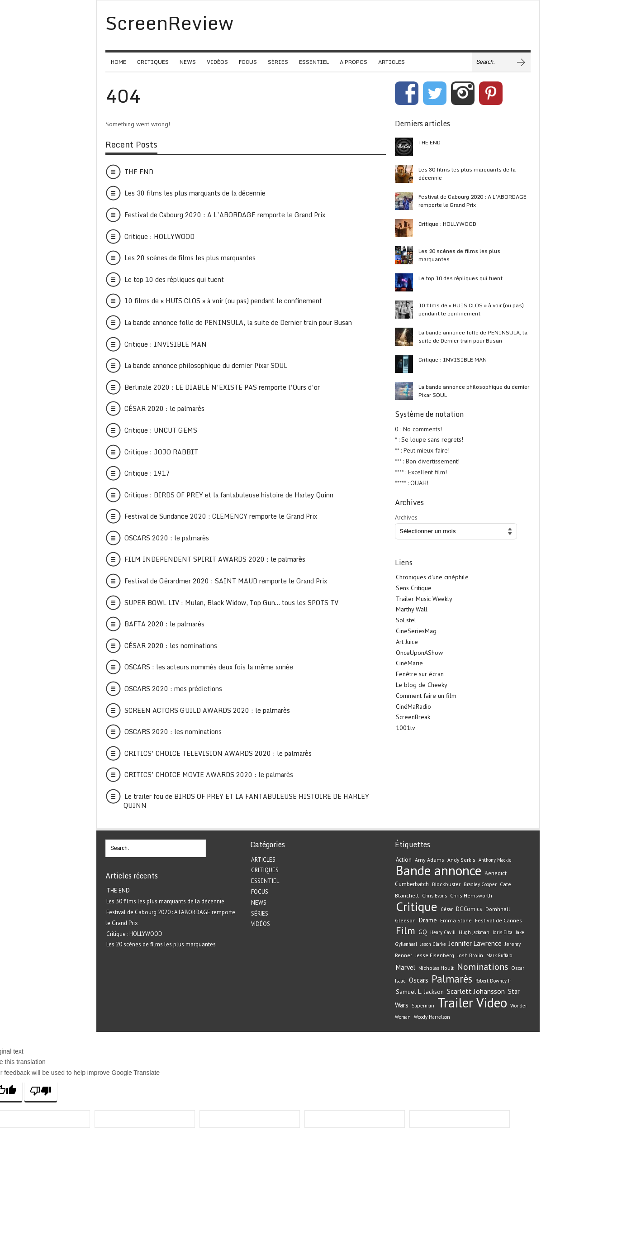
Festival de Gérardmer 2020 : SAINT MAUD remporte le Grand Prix (225, 581)
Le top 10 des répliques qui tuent (174, 279)
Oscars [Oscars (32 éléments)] (418, 980)
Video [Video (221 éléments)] (491, 1002)
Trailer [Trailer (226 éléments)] (455, 1002)
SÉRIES (278, 61)
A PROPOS (353, 61)
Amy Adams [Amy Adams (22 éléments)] (429, 859)
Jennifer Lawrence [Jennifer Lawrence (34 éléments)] (475, 943)
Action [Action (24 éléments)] (404, 860)
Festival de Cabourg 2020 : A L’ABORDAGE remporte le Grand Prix (224, 215)
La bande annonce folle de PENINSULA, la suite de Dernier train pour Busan (238, 322)
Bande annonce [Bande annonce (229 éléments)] (438, 870)
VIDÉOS (217, 61)
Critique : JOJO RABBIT (161, 452)
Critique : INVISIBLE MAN (165, 344)
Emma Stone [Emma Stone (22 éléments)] (456, 920)
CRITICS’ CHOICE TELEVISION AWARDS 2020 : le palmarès (218, 753)
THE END (138, 172)
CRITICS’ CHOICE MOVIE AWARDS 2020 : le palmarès (208, 774)
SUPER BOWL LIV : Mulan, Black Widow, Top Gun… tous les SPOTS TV (231, 602)
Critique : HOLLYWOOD (159, 236)
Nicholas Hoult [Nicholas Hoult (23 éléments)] (436, 967)
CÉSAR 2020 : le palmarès (164, 408)
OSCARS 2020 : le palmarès (166, 538)
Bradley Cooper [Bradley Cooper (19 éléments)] (480, 884)
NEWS (188, 61)
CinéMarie (409, 663)
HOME (118, 61)
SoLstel (406, 620)
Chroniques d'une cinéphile (432, 577)
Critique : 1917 (147, 473)
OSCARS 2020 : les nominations (173, 731)
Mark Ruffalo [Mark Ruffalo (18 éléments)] (499, 955)
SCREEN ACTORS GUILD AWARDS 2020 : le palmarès (207, 710)
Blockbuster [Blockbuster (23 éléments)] (446, 884)
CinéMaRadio (413, 706)
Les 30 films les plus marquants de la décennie (195, 193)
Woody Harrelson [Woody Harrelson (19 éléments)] (432, 1017)
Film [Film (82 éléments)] (405, 930)
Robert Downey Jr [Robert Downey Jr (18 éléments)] (493, 981)
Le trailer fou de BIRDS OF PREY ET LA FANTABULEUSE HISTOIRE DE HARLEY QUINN (246, 801)
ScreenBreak (413, 717)
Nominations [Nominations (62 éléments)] (482, 966)
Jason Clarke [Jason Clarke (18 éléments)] (433, 944)
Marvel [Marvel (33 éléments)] (405, 967)
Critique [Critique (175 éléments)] (416, 906)
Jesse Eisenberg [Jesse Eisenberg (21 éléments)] (434, 955)
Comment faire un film (426, 696)
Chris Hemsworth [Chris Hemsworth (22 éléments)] (471, 895)
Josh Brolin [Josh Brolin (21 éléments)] (470, 955)
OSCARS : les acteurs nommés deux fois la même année (208, 667)
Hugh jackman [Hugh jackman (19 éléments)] (474, 932)
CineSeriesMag (416, 631)
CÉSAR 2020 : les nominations (170, 645)
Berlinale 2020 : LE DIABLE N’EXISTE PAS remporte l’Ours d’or (222, 387)
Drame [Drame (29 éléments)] (428, 920)
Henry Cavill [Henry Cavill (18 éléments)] (443, 932)
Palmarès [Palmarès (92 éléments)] (452, 978)
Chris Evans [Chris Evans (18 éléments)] (434, 895)
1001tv (405, 728)
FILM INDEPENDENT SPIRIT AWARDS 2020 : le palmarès (214, 559)
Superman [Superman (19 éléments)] (423, 1005)
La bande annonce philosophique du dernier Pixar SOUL (205, 365)
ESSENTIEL (314, 61)
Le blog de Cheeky (421, 685)
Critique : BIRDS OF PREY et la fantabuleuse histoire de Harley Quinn (228, 495)
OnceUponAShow (419, 653)
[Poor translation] (40, 1091)
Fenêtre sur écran (420, 674)
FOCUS (248, 61)
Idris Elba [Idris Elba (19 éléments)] (503, 932)
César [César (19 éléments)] (447, 909)
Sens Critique (414, 588)
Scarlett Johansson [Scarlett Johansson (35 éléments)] (476, 991)
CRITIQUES (153, 61)
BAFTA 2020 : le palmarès (164, 624)
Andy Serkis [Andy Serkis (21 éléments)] (461, 859)
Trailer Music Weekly (424, 599)
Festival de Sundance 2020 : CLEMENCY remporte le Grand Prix (220, 516)
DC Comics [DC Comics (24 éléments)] (469, 909)
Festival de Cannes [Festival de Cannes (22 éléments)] (498, 920)
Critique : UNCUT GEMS (160, 430)
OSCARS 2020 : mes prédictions (173, 688)
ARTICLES (391, 61)
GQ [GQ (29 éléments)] (422, 932)
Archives (406, 517)
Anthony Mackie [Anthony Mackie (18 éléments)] (495, 860)
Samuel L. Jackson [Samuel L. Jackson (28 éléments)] (420, 992)
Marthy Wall (411, 609)
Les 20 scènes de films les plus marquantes (190, 258)
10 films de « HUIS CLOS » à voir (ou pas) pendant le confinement (223, 301)
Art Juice (407, 642)
